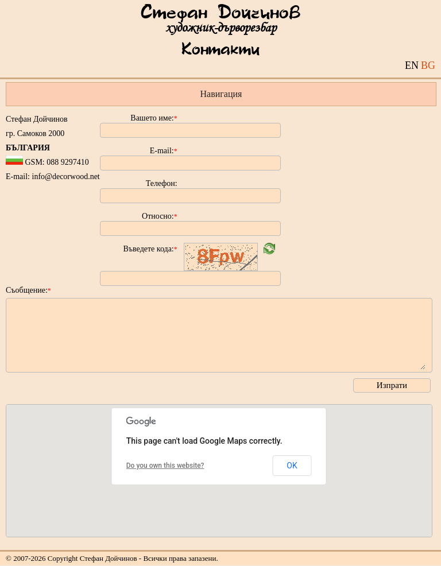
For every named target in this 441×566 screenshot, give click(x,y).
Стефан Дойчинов (220, 13)
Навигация (221, 94)
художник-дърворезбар (220, 28)
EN (412, 65)
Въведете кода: (150, 249)
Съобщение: (28, 290)
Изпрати (392, 385)
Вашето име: (153, 118)
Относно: (159, 216)
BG (428, 65)
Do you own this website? (165, 466)
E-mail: (163, 150)
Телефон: (161, 183)
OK (292, 465)
